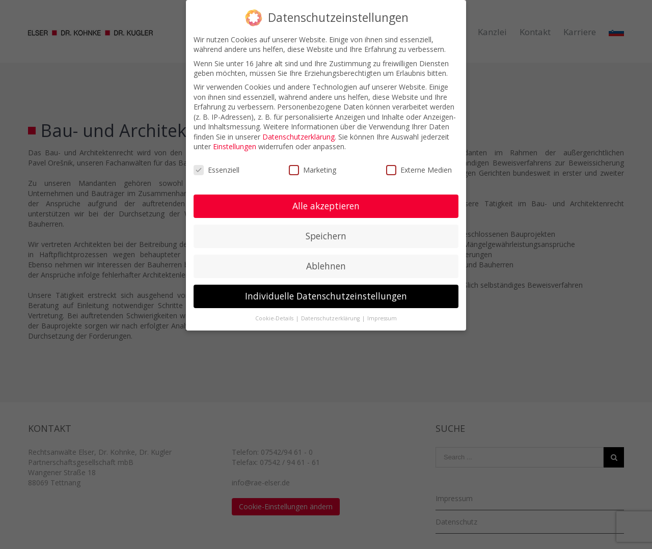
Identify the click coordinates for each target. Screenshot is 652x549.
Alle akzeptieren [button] (326, 206)
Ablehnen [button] (326, 266)
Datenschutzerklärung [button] (331, 318)
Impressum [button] (382, 318)
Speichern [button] (326, 236)
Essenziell (216, 170)
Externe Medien (419, 170)
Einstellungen (234, 146)
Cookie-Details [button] (275, 318)
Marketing (312, 170)
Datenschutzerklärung (298, 137)
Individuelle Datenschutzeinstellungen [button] (326, 296)
